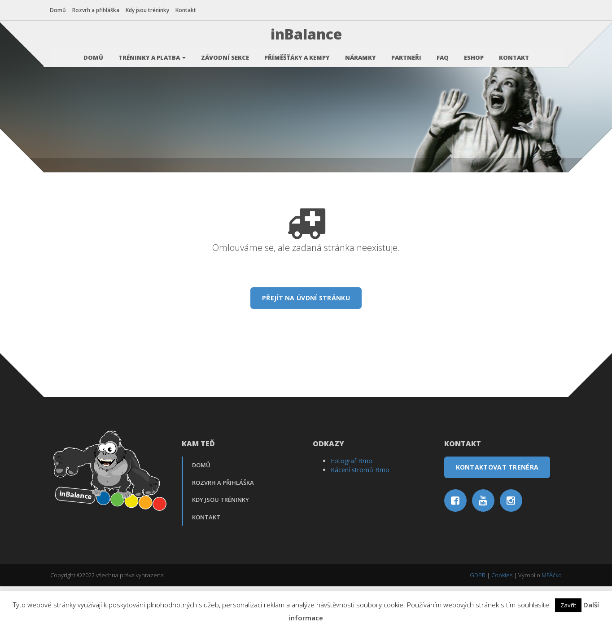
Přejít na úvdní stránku (306, 341)
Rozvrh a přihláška (96, 10)
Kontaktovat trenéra (497, 510)
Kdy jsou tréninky (148, 10)
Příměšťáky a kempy (297, 56)
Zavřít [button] (568, 605)
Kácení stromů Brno (360, 513)
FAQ (443, 56)
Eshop (474, 56)
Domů (58, 10)
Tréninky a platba (152, 56)
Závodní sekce (225, 56)
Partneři (406, 56)
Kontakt (186, 10)
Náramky (360, 56)
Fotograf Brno (351, 504)
